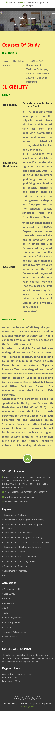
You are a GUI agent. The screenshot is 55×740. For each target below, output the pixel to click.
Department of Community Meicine (19, 561)
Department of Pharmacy (14, 570)
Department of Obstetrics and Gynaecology (22, 547)
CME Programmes (11, 622)
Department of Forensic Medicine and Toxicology (25, 542)
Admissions (8, 603)
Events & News (9, 636)
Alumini (6, 598)
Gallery (6, 613)
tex (4, 575)
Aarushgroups (27, 706)
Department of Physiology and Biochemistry (23, 519)
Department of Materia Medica (17, 532)
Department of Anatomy (14, 515)
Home (19, 24)
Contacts (7, 641)
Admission (34, 24)
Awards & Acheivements (14, 632)
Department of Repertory (14, 566)
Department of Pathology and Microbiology (22, 537)
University (7, 627)
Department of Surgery (13, 551)
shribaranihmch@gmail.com (36, 2)
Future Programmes (12, 617)
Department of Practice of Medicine (19, 556)
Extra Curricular (9, 593)
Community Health (11, 589)
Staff (5, 608)
